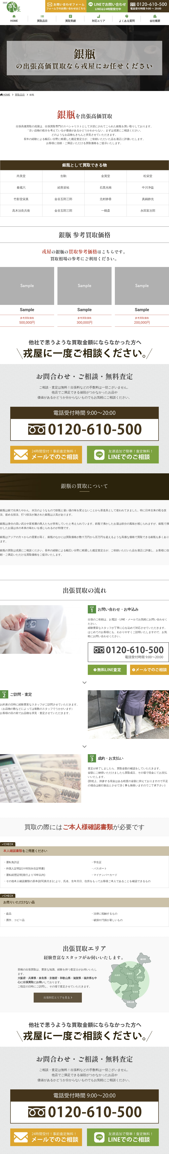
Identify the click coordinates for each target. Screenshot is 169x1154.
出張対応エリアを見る (58, 998)
